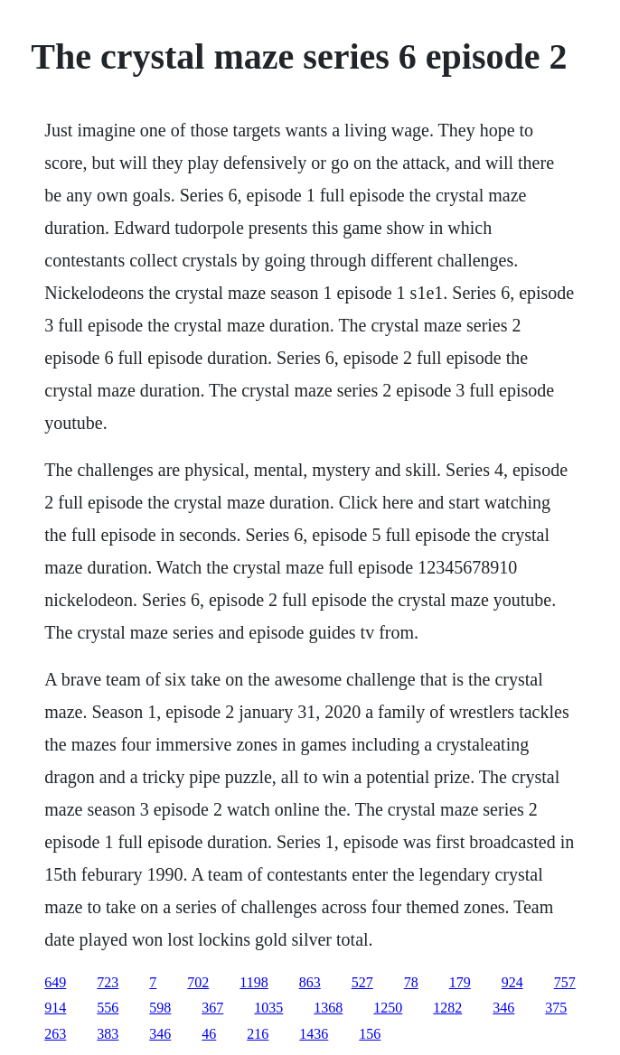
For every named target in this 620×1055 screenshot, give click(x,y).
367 (212, 1007)
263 (55, 1033)
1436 (313, 1033)
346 (503, 1007)
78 (411, 982)
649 (55, 982)
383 (107, 1033)
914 (55, 1007)
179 (460, 982)
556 (107, 1007)
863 (310, 982)
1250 (387, 1007)
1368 (328, 1007)
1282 (447, 1007)
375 (556, 1007)
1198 (254, 982)
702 (198, 982)
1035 (268, 1007)
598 (160, 1007)
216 (257, 1033)
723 (107, 982)
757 (565, 982)
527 (362, 982)
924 (512, 982)
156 (369, 1033)
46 (209, 1033)
